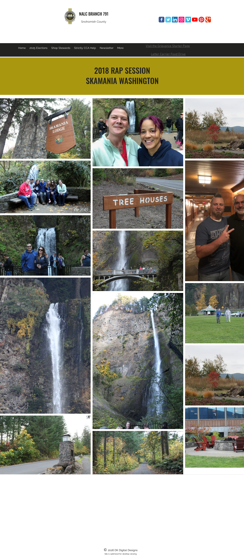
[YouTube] (195, 19)
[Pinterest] (201, 19)
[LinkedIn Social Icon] (175, 19)
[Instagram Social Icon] (181, 19)
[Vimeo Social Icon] (188, 19)
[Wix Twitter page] (168, 19)
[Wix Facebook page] (161, 19)
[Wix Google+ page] (208, 19)
